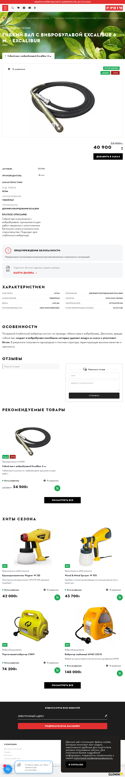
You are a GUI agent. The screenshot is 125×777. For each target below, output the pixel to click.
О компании (10, 744)
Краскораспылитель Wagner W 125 (21, 575)
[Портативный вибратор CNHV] (33, 607)
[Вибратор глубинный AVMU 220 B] (95, 607)
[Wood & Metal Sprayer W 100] (95, 528)
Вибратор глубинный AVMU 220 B (83, 654)
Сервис (7, 752)
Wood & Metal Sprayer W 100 (81, 575)
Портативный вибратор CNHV (18, 654)
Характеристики (12, 182)
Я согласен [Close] (76, 764)
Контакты (8, 755)
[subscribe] (62, 716)
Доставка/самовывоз (13, 748)
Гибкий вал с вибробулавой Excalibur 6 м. (24, 466)
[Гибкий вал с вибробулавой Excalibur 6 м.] (33, 419)
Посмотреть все (62, 500)
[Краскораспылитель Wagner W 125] (33, 528)
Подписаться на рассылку (62, 726)
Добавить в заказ (108, 156)
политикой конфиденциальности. (93, 758)
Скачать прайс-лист (12, 758)
